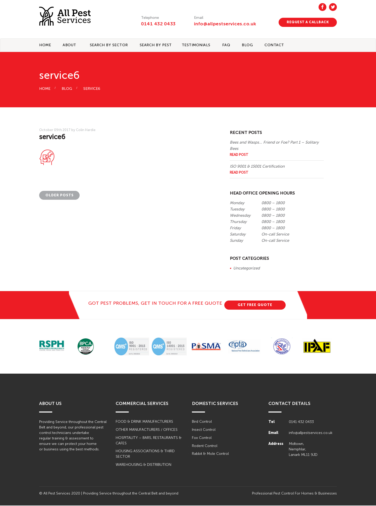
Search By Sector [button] (109, 45)
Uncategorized (246, 268)
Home (45, 45)
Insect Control (203, 430)
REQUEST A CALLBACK (308, 22)
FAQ (226, 45)
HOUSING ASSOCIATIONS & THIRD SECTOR (145, 455)
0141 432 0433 (158, 24)
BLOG (247, 45)
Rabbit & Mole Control (210, 454)
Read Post (239, 155)
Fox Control (202, 438)
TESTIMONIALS (196, 45)
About (69, 45)
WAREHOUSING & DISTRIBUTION (143, 465)
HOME (44, 89)
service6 (91, 89)
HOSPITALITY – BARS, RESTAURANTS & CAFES (148, 441)
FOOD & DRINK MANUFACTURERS (144, 422)
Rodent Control (204, 446)
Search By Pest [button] (156, 45)
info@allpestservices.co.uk (225, 24)
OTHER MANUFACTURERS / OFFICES (147, 430)
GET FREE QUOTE (255, 305)
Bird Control (202, 422)
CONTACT (274, 45)
